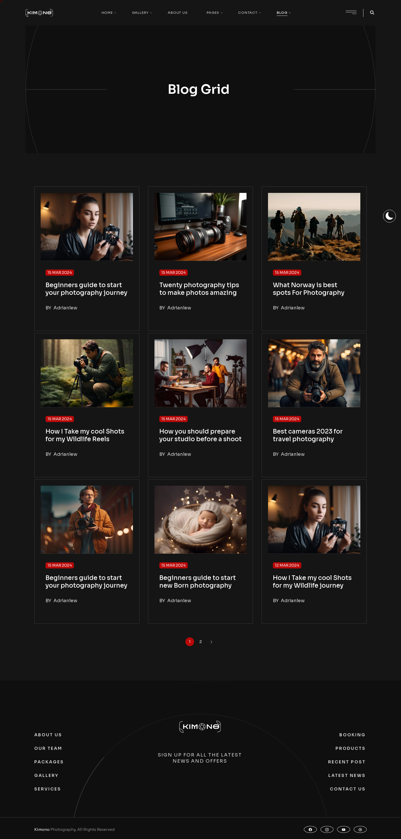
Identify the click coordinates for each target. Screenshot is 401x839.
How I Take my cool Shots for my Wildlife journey (312, 581)
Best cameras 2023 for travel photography (308, 435)
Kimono (42, 829)
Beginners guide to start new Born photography (197, 581)
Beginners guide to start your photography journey (86, 289)
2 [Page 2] (200, 641)
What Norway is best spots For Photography (308, 289)
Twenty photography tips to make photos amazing (199, 289)
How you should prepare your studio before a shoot (200, 435)
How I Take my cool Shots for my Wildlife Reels (85, 435)
